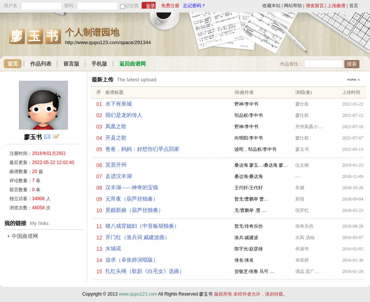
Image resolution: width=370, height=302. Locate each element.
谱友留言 (315, 5)
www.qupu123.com (138, 294)
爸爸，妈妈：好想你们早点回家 (142, 149)
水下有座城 (118, 104)
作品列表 (40, 64)
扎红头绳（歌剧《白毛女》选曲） (145, 271)
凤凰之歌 (115, 126)
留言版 (71, 64)
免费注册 (170, 5)
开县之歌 (115, 138)
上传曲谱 (336, 5)
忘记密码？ (194, 5)
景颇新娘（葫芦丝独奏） (134, 210)
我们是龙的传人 (123, 115)
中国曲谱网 (25, 236)
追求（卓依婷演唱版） (131, 260)
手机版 (99, 64)
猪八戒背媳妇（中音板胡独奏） (142, 226)
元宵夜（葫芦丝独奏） (131, 199)
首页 (353, 5)
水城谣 (113, 248)
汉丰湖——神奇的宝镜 (131, 187)
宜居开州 (115, 165)
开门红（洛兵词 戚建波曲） (137, 237)
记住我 (132, 5)
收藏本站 (271, 5)
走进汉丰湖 (118, 176)
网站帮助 (293, 5)
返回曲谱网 (132, 64)
